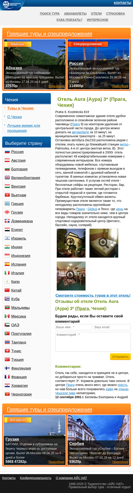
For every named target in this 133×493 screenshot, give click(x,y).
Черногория (21, 394)
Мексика (18, 316)
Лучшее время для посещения (23, 128)
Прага (75, 124)
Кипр (15, 282)
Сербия (76, 443)
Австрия (18, 160)
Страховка (115, 13)
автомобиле (80, 132)
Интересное (97, 20)
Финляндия (21, 368)
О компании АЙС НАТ (71, 478)
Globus (92, 209)
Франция (19, 377)
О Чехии (14, 117)
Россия (17, 152)
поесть (122, 385)
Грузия (17, 212)
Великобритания (25, 178)
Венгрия (18, 186)
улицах (123, 389)
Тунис (16, 351)
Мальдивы (20, 308)
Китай (16, 290)
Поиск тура (50, 13)
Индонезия (20, 256)
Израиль (18, 238)
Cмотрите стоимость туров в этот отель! (93, 295)
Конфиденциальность (35, 478)
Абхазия (14, 68)
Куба (15, 299)
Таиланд (18, 342)
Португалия (21, 334)
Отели (96, 13)
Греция (17, 204)
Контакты (122, 3)
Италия (17, 273)
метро (124, 144)
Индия (16, 247)
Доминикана (22, 221)
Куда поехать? (69, 20)
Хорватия (19, 386)
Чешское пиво (65, 393)
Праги (80, 209)
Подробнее (57, 462)
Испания (18, 264)
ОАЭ (15, 325)
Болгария (19, 169)
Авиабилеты (75, 13)
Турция (17, 360)
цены (119, 209)
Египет (17, 230)
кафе (109, 389)
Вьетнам (18, 195)
